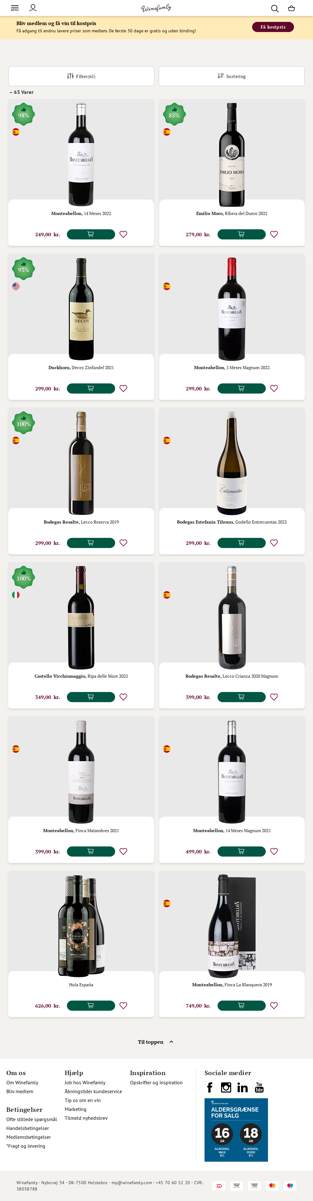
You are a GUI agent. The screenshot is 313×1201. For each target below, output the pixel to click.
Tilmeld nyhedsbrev (86, 1118)
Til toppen (150, 1042)
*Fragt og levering (25, 1146)
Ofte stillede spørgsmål (31, 1119)
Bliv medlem (19, 1091)
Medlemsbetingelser (28, 1137)
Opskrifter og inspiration (156, 1082)
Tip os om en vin (83, 1100)
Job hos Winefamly (85, 1082)
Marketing (76, 1109)
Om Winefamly (22, 1082)
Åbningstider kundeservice (93, 1091)
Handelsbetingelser (27, 1128)
